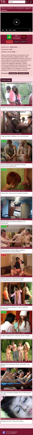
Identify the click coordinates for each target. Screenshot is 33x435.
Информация (9, 41)
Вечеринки (13, 73)
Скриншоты (16, 41)
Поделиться (24, 41)
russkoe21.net (14, 431)
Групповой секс (23, 73)
